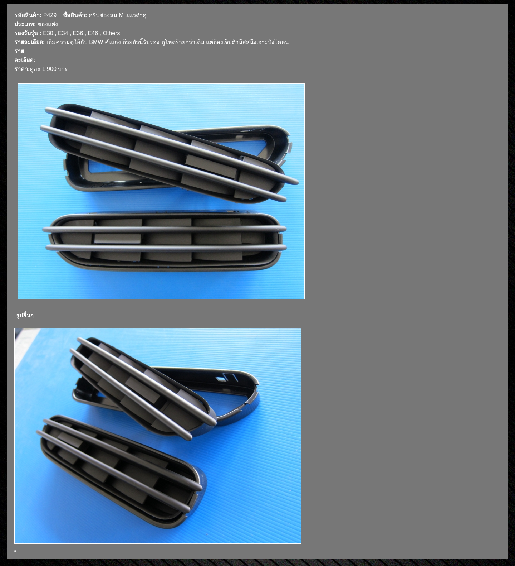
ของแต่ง (48, 24)
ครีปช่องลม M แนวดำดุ (117, 15)
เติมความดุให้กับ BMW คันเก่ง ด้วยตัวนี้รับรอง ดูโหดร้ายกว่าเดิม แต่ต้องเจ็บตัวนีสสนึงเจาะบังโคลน (167, 42)
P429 (50, 15)
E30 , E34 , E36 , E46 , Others (81, 33)
